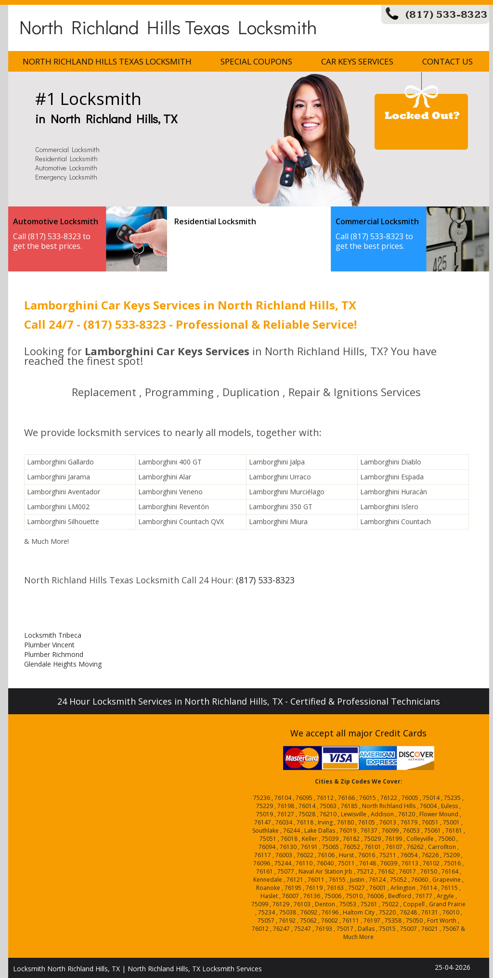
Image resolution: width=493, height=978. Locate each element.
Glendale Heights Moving (63, 664)
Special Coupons (256, 61)
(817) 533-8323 (446, 14)
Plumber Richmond (53, 654)
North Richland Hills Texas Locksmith (168, 26)
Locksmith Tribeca (52, 635)
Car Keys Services (357, 61)
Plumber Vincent (49, 644)
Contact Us (447, 61)
